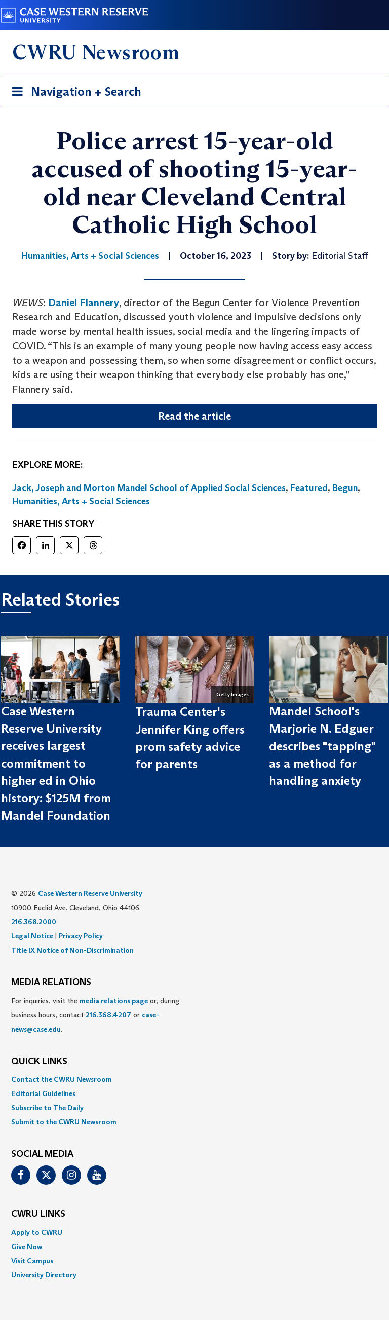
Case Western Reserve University (90, 893)
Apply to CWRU (36, 1232)
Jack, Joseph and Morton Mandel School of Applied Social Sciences (149, 488)
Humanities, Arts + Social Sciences (81, 501)
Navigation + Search (73, 93)
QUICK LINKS (39, 1062)
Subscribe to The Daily (47, 1107)
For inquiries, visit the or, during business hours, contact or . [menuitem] (95, 1015)
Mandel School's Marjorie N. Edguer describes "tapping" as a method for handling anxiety (322, 746)
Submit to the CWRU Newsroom (63, 1121)
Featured (309, 488)
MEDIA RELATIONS (51, 982)
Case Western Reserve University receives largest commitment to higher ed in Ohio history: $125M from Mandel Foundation (56, 763)
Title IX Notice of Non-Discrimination (72, 950)
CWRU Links (38, 1214)
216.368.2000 (33, 921)
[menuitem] (194, 1079)
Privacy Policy (81, 935)
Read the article (194, 416)
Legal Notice (32, 935)
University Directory (43, 1274)
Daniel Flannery (83, 302)
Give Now (26, 1246)
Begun (345, 488)
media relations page (114, 1000)
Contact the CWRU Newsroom (61, 1079)
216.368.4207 (108, 1015)
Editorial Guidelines (43, 1093)
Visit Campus (32, 1260)
